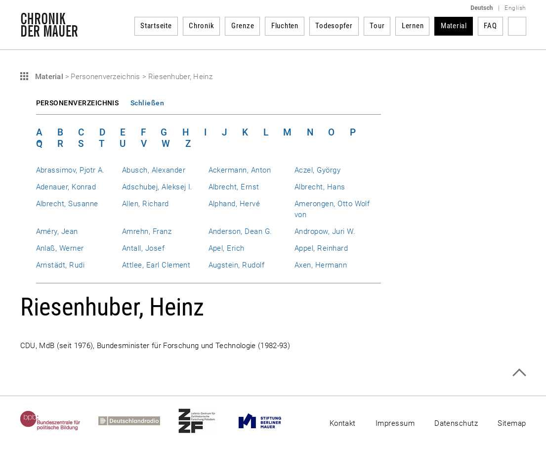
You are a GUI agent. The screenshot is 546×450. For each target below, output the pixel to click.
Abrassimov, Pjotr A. (70, 170)
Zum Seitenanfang (519, 372)
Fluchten (284, 25)
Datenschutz (456, 423)
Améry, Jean (57, 231)
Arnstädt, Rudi (60, 265)
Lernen (413, 25)
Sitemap (512, 423)
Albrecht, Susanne (67, 203)
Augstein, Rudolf (237, 265)
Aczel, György (317, 170)
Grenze (242, 25)
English (515, 7)
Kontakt (343, 423)
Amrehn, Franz (146, 231)
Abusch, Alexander (153, 170)
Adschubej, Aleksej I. (157, 186)
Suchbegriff (517, 26)
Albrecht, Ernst (234, 186)
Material (454, 25)
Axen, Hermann (320, 265)
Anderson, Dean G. (240, 231)
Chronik (201, 25)
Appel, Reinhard (321, 248)
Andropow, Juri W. (324, 231)
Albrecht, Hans (319, 186)
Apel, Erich (227, 248)
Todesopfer (334, 25)
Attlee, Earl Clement (156, 265)
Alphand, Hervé (234, 203)
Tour (377, 25)
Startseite (156, 25)
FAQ (490, 25)
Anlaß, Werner (60, 248)
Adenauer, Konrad (66, 186)
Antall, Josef (143, 248)
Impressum (395, 423)
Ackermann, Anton (240, 170)
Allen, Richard (145, 203)
